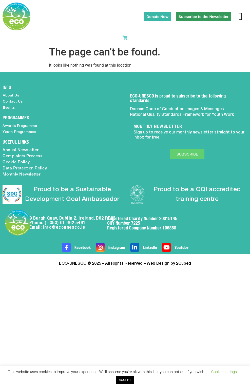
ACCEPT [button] (125, 380)
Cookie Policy (16, 162)
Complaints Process (22, 155)
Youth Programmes (19, 132)
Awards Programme (20, 126)
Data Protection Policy (25, 168)
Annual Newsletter (21, 149)
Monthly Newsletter (22, 174)
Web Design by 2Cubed (169, 263)
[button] (240, 16)
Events (9, 107)
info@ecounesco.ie (64, 227)
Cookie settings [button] (224, 372)
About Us (11, 95)
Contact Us (13, 101)
